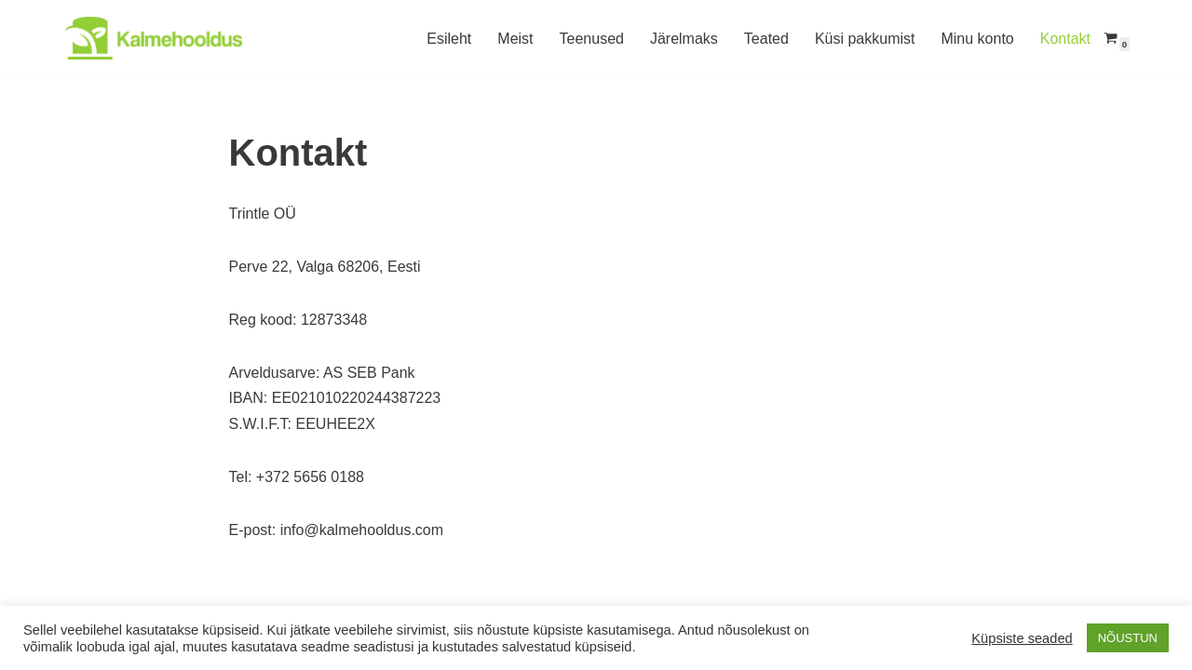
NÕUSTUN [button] (1128, 638)
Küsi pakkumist (865, 39)
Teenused (592, 39)
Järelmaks (684, 39)
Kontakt (1065, 39)
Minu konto (977, 39)
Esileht (449, 39)
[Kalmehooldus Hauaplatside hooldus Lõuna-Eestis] (153, 38)
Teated (766, 39)
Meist (515, 39)
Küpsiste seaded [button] (1021, 638)
